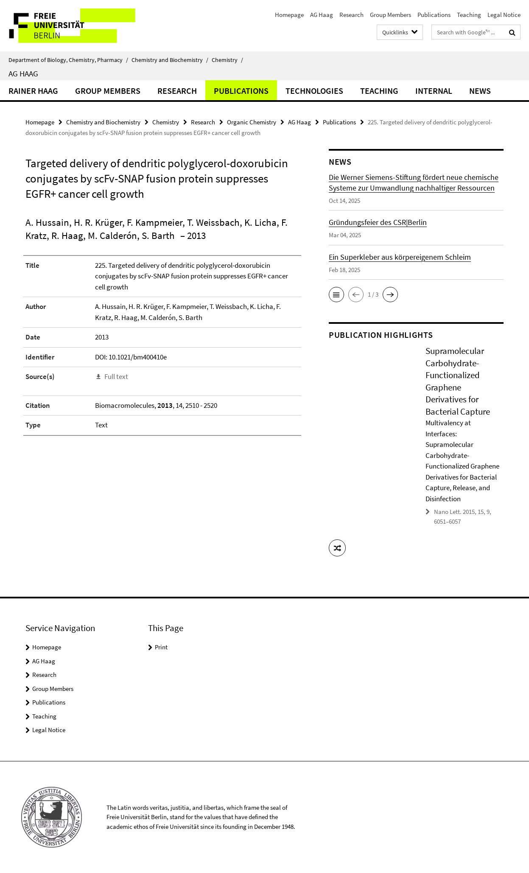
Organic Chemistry (251, 122)
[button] (336, 294)
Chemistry (227, 60)
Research (351, 15)
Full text (116, 376)
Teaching (469, 15)
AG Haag (321, 15)
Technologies (314, 90)
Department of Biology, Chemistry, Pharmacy (68, 60)
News (480, 90)
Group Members (390, 15)
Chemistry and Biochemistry (170, 60)
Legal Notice (504, 15)
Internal (433, 90)
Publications (434, 15)
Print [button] (161, 647)
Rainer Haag (33, 90)
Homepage (289, 15)
